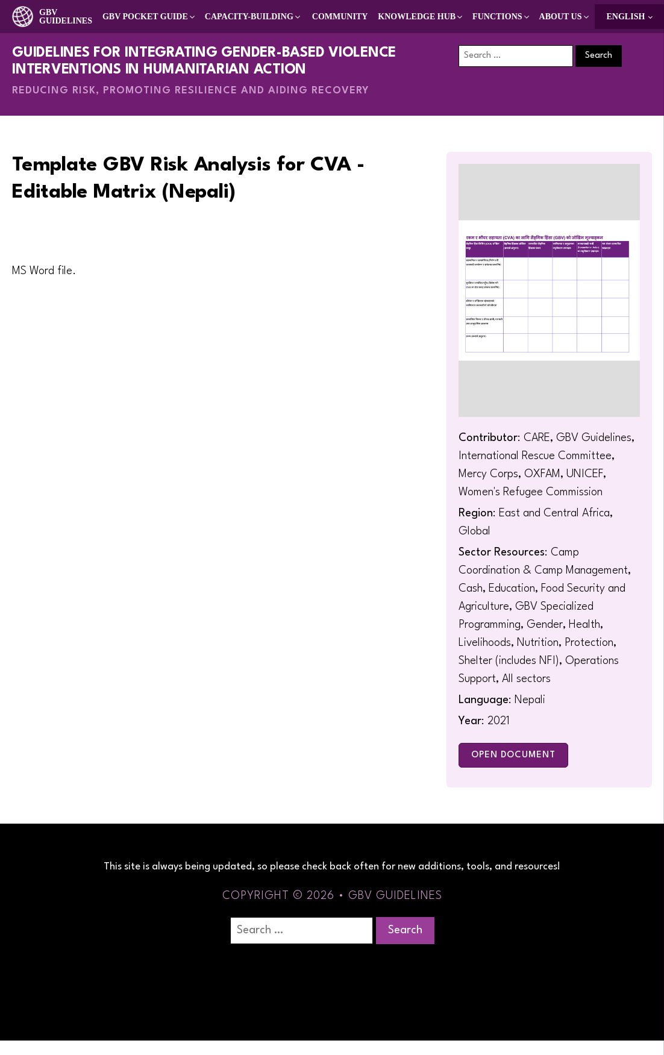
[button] (149, 17)
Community (340, 16)
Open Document (513, 755)
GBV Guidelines (65, 16)
